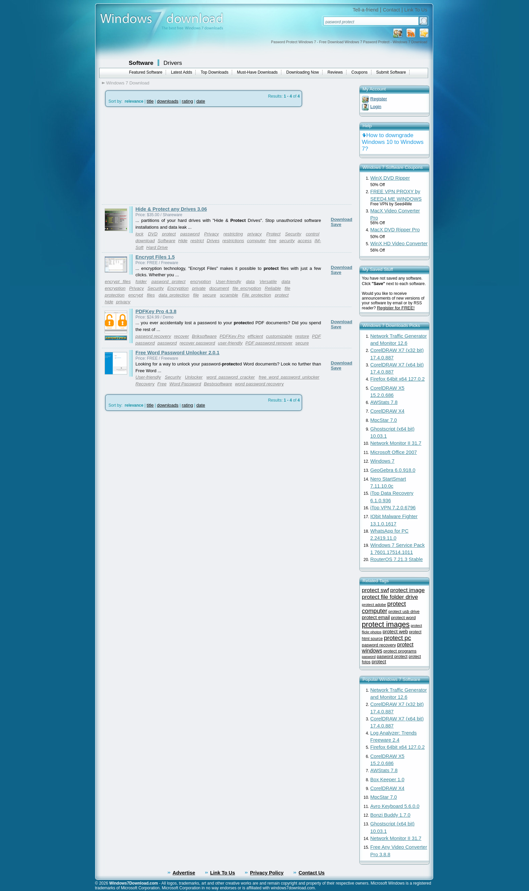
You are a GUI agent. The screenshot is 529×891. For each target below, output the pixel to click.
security (287, 240)
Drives (213, 240)
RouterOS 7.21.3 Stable (396, 559)
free (272, 240)
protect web (395, 631)
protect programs (400, 651)
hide (109, 301)
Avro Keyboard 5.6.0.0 (395, 806)
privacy (254, 233)
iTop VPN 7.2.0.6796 (393, 507)
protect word (403, 617)
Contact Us (312, 872)
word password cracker (230, 377)
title (150, 101)
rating (187, 101)
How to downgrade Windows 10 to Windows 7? (393, 142)
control (312, 233)
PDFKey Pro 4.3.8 (156, 311)
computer (256, 240)
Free (161, 383)
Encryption (178, 288)
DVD (153, 233)
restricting (233, 233)
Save (336, 224)
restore (302, 336)
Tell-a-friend (366, 9)
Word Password (185, 383)
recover (181, 336)
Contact (391, 9)
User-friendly (228, 281)
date (200, 101)
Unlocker (194, 377)
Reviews (335, 72)
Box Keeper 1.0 (387, 779)
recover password (197, 343)
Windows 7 (382, 461)
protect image (407, 590)
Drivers (173, 62)
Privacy (211, 233)
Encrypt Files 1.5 (155, 257)
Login (376, 106)
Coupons (360, 72)
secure (209, 295)
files (151, 295)
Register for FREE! (396, 307)
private (198, 288)
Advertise (184, 872)
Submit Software (391, 72)
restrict (197, 240)
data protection (174, 295)
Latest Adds (181, 72)
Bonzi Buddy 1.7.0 (390, 815)
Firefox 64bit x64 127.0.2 (397, 379)
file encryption (246, 288)
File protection (256, 295)
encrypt (135, 295)
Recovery (145, 383)
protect (169, 233)
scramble (229, 295)
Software (141, 62)
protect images (386, 624)
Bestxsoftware (218, 383)
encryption (200, 281)
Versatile (268, 281)
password (190, 233)
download (145, 240)
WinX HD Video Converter (399, 243)
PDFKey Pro (232, 336)
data (250, 281)
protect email (376, 617)
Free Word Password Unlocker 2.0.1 (178, 352)
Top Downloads (214, 72)
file (196, 295)
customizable (279, 336)
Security (293, 233)
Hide (182, 240)
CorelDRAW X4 (387, 411)
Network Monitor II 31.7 (396, 443)
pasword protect (168, 281)
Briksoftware (204, 336)
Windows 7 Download (127, 82)
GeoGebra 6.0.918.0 (393, 470)
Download (342, 219)
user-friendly (230, 343)
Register (378, 98)
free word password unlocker (289, 377)
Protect (273, 233)
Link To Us (415, 9)
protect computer (384, 607)
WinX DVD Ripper (390, 178)
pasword (369, 657)
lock (140, 233)
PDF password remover (269, 343)
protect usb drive (403, 611)
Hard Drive (157, 247)
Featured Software (146, 72)
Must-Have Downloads (257, 72)
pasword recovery (153, 336)
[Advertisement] (158, 155)
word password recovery (259, 383)
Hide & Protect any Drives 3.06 (171, 209)
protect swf (375, 590)
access (304, 240)
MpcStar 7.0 (383, 420)
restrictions (233, 240)
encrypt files (118, 281)
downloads (167, 101)
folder (141, 281)
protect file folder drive (390, 597)
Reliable (273, 288)
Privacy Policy (266, 872)
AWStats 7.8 (384, 402)
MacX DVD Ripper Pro (395, 229)
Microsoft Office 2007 (393, 452)
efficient (255, 336)
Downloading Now (302, 72)
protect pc (397, 637)
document (219, 288)
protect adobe (374, 604)
